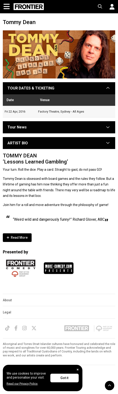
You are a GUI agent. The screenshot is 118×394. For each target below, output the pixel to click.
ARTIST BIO (17, 143)
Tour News (17, 127)
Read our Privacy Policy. (22, 383)
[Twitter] (34, 328)
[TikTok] (7, 328)
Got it (64, 378)
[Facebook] (16, 328)
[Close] (78, 370)
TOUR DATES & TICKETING (30, 88)
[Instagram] (24, 328)
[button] (110, 7)
